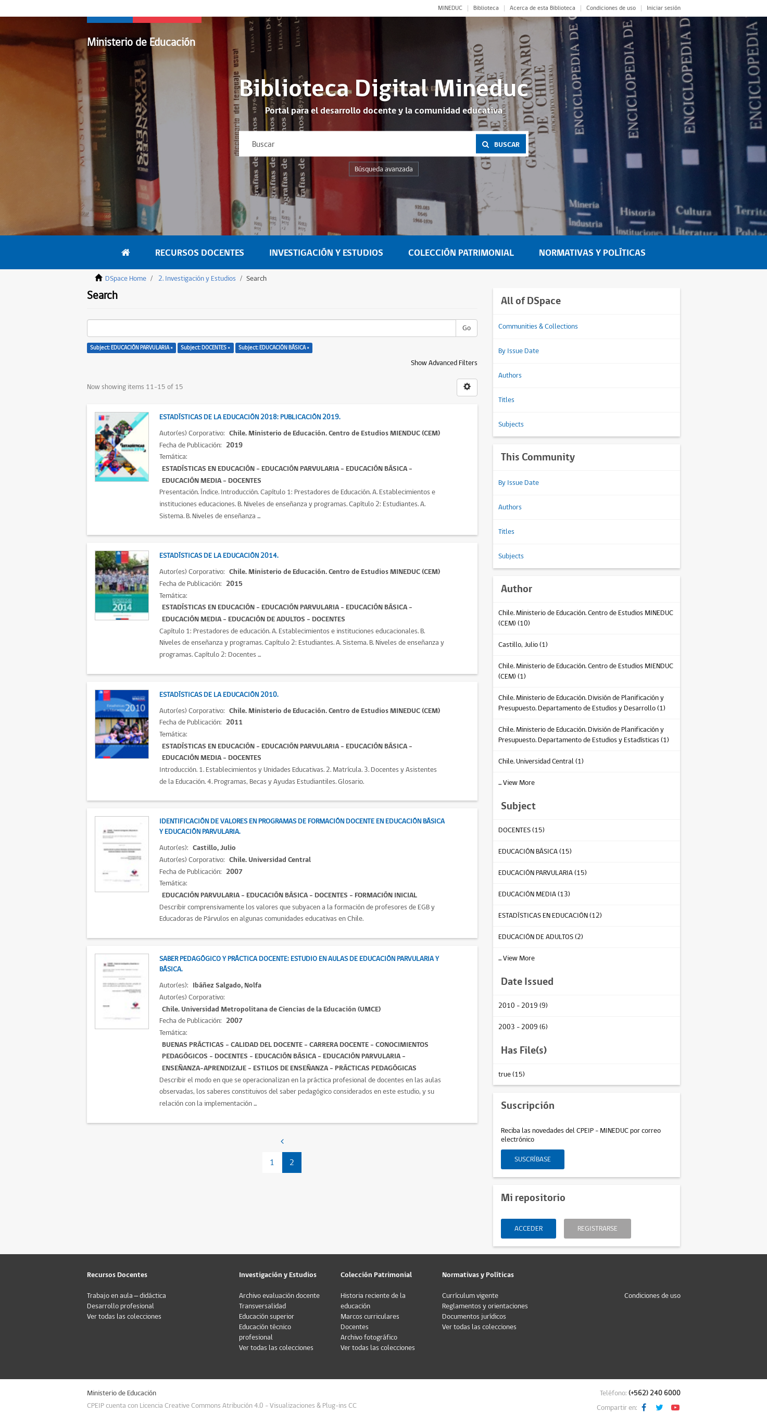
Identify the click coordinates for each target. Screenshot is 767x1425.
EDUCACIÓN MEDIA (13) (534, 894)
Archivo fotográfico (369, 1337)
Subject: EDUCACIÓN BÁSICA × (273, 348)
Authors (510, 375)
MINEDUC (450, 8)
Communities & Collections (538, 326)
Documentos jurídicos (474, 1316)
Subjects (511, 424)
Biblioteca (486, 8)
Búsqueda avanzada (384, 169)
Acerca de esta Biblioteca (542, 8)
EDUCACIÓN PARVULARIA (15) (542, 873)
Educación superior (266, 1316)
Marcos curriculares (370, 1316)
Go (466, 328)
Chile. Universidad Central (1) (541, 761)
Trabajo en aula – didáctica (127, 1296)
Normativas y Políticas (592, 252)
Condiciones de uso (611, 8)
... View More (516, 783)
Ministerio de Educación (141, 42)
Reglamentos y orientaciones (485, 1306)
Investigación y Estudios (326, 252)
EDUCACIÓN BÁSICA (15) (535, 851)
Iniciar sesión (664, 8)
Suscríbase (532, 1159)
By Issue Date (518, 351)
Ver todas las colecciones (124, 1316)
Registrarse (597, 1228)
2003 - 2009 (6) (523, 1027)
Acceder (528, 1228)
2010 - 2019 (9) (523, 1006)
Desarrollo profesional (120, 1306)
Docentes (355, 1327)
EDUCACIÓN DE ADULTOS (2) (540, 937)
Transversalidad (262, 1306)
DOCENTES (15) (521, 830)
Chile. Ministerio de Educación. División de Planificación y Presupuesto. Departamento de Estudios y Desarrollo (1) (581, 703)
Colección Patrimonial (461, 252)
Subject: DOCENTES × (205, 348)
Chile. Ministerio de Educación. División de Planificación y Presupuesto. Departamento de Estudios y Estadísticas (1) (583, 734)
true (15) (511, 1074)
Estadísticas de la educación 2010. (218, 695)
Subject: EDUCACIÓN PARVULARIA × (131, 348)
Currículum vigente (470, 1296)
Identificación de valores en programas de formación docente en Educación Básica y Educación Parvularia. (302, 826)
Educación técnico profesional (265, 1332)
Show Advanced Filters (444, 363)
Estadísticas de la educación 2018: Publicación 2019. (249, 417)
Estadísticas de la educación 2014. (218, 556)
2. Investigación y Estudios (197, 278)
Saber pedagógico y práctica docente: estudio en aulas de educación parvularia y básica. (299, 964)
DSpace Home (125, 278)
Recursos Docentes (199, 252)
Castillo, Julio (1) (523, 645)
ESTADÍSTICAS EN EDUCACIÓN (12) (550, 915)
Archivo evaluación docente (279, 1296)
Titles (506, 400)
